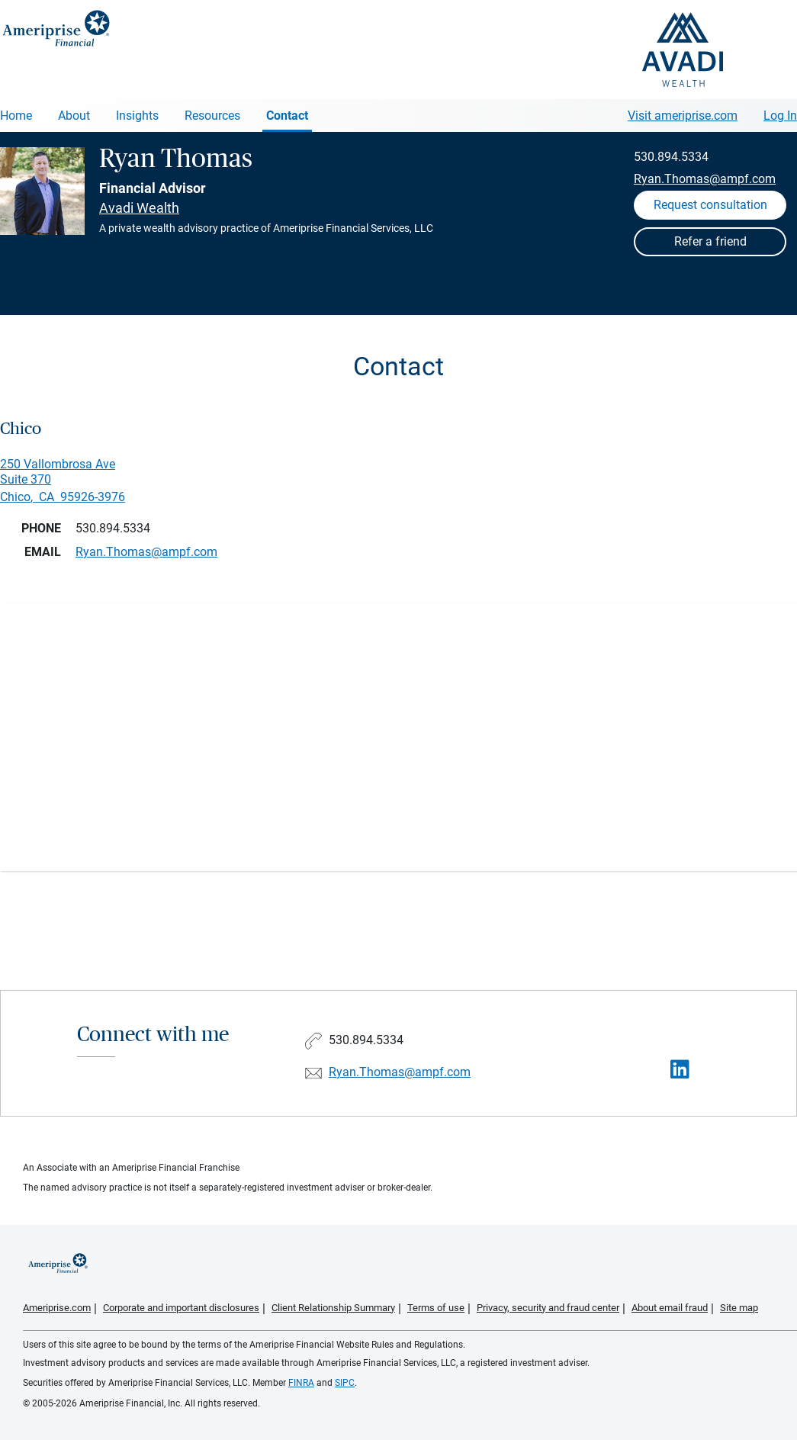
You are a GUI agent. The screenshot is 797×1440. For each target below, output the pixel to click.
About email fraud (669, 1307)
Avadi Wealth (139, 208)
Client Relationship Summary (333, 1307)
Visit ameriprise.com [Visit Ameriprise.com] (683, 115)
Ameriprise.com (57, 1307)
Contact (287, 115)
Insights (137, 115)
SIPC (345, 1382)
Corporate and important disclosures (181, 1307)
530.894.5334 (671, 156)
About (74, 115)
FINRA (301, 1382)
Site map (739, 1307)
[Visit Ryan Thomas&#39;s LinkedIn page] (679, 1069)
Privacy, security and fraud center (548, 1307)
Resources (212, 115)
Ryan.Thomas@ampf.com (705, 179)
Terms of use (435, 1307)
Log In (780, 115)
